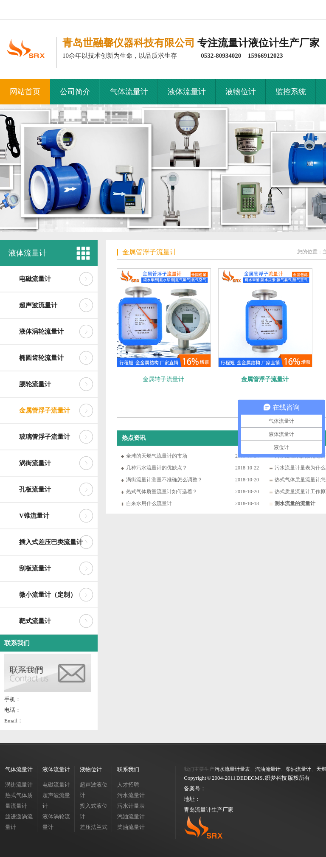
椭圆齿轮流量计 (41, 357)
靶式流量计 (35, 621)
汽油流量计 (131, 816)
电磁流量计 (35, 278)
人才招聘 (128, 784)
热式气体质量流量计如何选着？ (161, 492)
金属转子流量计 (163, 379)
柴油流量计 (131, 827)
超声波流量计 (38, 305)
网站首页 (25, 91)
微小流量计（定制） (47, 594)
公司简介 (75, 91)
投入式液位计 (93, 811)
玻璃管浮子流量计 (44, 436)
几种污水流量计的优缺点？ (156, 468)
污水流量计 (131, 795)
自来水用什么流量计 (149, 503)
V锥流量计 (34, 515)
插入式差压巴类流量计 (51, 542)
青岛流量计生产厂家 (208, 809)
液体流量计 (187, 91)
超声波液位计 (93, 789)
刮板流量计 (35, 568)
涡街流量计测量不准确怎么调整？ (164, 480)
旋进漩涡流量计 (19, 821)
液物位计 (240, 91)
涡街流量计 (35, 463)
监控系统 (290, 91)
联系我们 (17, 643)
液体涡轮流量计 (41, 331)
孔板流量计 (35, 489)
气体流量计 (129, 91)
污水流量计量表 (232, 769)
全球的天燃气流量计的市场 (156, 456)
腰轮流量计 (35, 384)
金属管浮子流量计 (44, 410)
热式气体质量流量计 (19, 800)
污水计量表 (131, 806)
